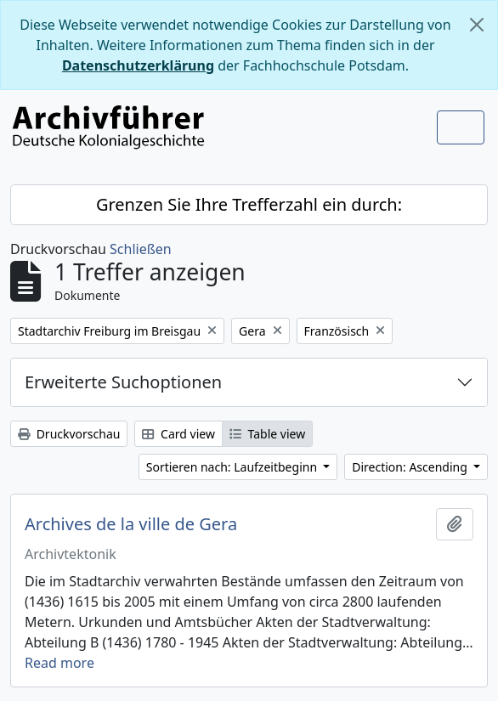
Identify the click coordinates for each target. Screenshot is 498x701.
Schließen (141, 249)
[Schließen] (476, 24)
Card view (178, 434)
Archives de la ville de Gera (131, 524)
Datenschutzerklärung (138, 65)
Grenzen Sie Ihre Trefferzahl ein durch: (249, 204)
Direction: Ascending (411, 467)
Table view (267, 434)
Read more (59, 662)
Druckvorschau (69, 434)
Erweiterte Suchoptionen (123, 381)
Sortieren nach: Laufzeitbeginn (233, 467)
